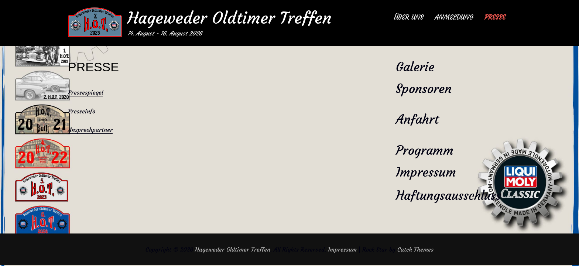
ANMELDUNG (454, 17)
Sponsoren (424, 88)
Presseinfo (81, 111)
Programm (424, 150)
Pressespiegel (85, 92)
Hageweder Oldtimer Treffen (229, 18)
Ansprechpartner (90, 129)
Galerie (415, 67)
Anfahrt (417, 119)
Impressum (426, 172)
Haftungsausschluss (448, 195)
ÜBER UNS (409, 17)
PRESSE (495, 17)
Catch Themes (415, 249)
